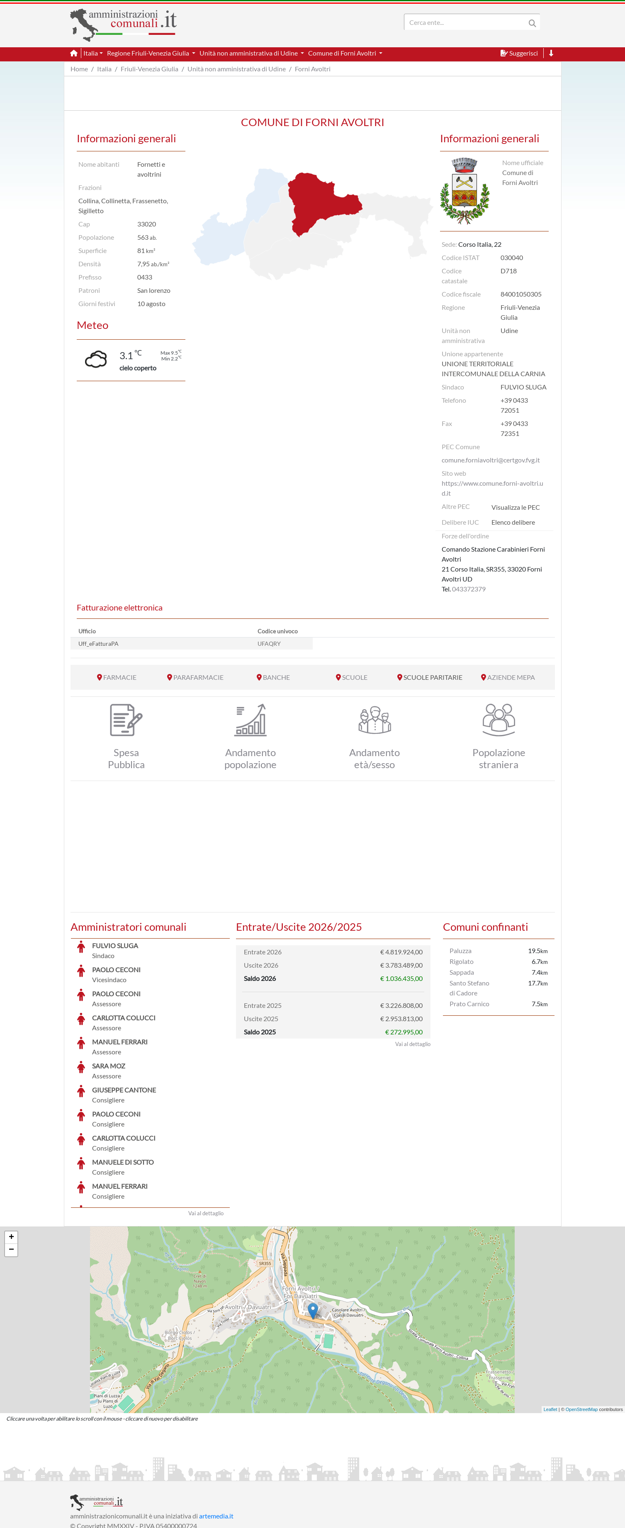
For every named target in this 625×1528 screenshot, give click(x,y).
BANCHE (276, 677)
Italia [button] (90, 53)
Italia (104, 69)
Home (79, 69)
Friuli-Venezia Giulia (149, 69)
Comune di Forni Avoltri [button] (342, 53)
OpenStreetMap (582, 1347)
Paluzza (461, 950)
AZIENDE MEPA (511, 677)
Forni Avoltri (313, 69)
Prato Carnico (469, 1003)
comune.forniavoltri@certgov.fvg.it (491, 460)
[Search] (466, 22)
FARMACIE (119, 677)
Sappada (462, 972)
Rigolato (462, 961)
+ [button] (11, 1175)
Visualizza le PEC (515, 507)
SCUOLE (354, 677)
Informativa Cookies (233, 1473)
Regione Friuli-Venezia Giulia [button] (148, 53)
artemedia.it (216, 1453)
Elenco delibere (513, 522)
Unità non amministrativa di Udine (236, 69)
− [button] (11, 1188)
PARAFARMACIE (198, 677)
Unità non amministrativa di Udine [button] (249, 53)
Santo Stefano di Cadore (469, 988)
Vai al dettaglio (206, 1151)
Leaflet (550, 1347)
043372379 (469, 589)
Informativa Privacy (172, 1473)
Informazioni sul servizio (104, 1473)
